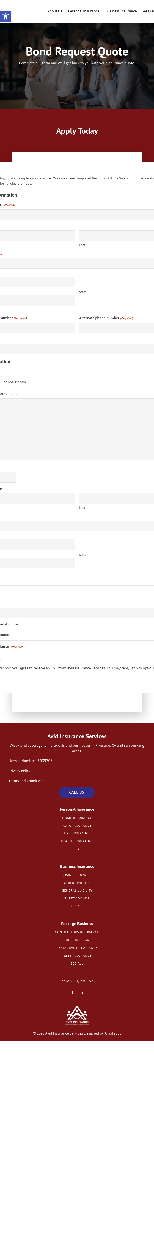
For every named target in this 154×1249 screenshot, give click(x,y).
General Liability (77, 890)
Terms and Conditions (26, 780)
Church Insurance (77, 940)
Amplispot (113, 1033)
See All (77, 849)
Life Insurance (77, 833)
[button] (5, 16)
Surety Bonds (77, 898)
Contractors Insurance (77, 932)
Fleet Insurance (77, 956)
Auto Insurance (77, 826)
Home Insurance (77, 818)
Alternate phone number (106, 318)
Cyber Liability (77, 883)
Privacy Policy (19, 770)
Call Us (76, 792)
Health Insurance (77, 841)
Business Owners (77, 875)
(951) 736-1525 (83, 981)
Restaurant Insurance (77, 948)
